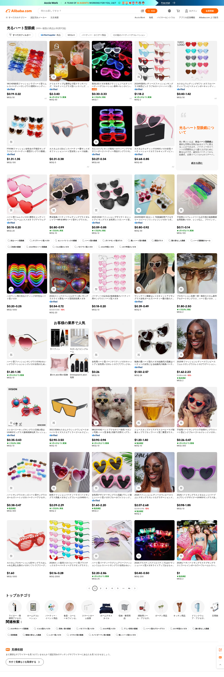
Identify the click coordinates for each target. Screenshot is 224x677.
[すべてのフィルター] (20, 35)
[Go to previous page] (89, 588)
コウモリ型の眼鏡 (75, 635)
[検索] (151, 11)
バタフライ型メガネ (83, 247)
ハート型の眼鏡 (89, 240)
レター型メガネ (53, 635)
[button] (142, 11)
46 (129, 588)
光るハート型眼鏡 (16, 240)
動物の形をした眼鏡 (32, 635)
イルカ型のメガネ (60, 247)
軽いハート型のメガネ (126, 635)
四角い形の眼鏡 (63, 629)
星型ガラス (157, 240)
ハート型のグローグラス (154, 629)
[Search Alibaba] (89, 10)
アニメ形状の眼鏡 (129, 629)
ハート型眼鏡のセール (200, 240)
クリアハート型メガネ (40, 240)
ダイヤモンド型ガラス (112, 240)
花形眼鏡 (12, 635)
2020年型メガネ (106, 247)
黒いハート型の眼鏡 (137, 240)
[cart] (179, 11)
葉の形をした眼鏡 (176, 240)
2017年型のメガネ (127, 247)
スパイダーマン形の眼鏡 (99, 635)
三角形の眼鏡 (14, 247)
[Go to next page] (134, 588)
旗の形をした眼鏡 (200, 629)
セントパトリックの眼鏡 (66, 240)
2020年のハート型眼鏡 (36, 247)
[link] (220, 650)
